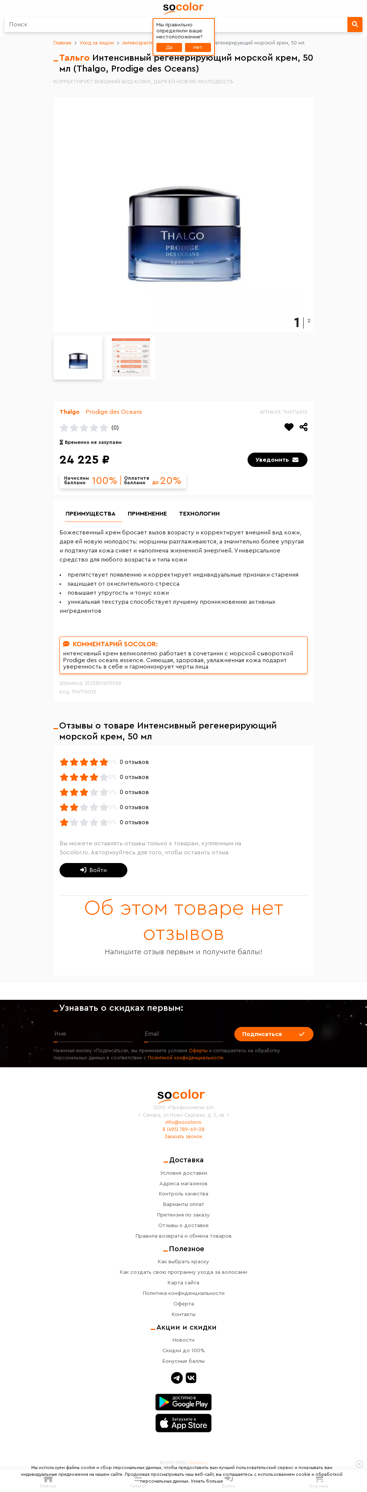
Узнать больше (207, 1481)
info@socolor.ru (183, 1122)
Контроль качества (183, 1194)
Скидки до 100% (183, 1350)
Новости (183, 1340)
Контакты (184, 1314)
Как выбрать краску (183, 1261)
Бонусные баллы (183, 1361)
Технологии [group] (199, 514)
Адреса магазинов (183, 1183)
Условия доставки (183, 1173)
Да (169, 47)
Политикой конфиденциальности (185, 1058)
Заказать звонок (183, 1136)
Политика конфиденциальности (184, 1293)
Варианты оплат (183, 1204)
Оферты (198, 1050)
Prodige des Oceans (114, 412)
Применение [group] (147, 514)
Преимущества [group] (91, 514)
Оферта (183, 1304)
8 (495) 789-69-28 (183, 1129)
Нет (197, 47)
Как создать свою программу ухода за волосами (183, 1272)
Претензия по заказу (183, 1215)
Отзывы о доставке (183, 1226)
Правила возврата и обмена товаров (184, 1236)
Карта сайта (183, 1282)
